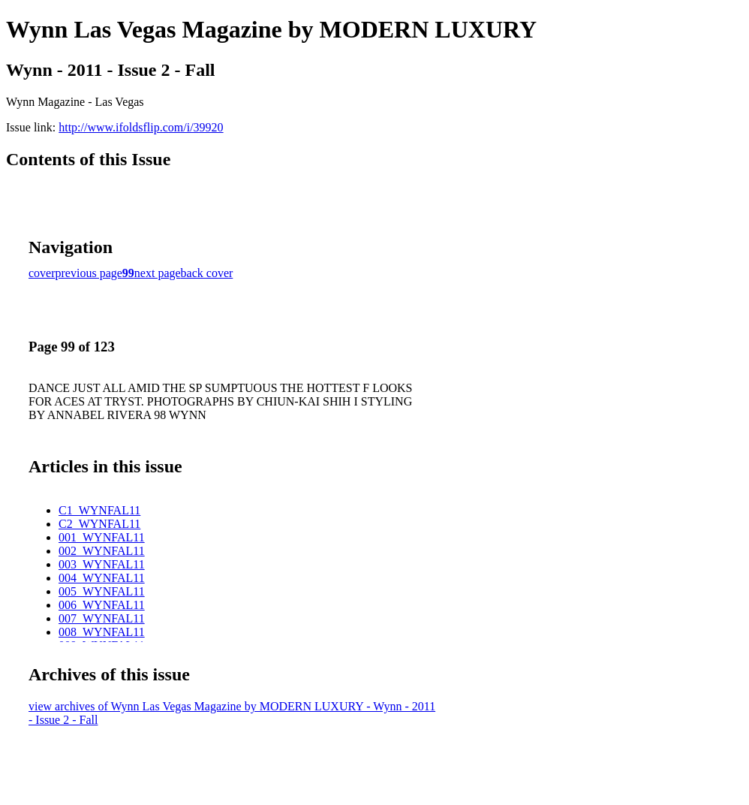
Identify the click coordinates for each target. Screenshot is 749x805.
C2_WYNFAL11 (99, 523)
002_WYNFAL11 (102, 550)
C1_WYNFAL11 (99, 510)
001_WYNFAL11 (102, 537)
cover (42, 273)
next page (157, 273)
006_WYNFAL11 (102, 604)
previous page (89, 273)
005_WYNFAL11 (102, 591)
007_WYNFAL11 (102, 618)
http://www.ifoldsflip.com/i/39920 (141, 127)
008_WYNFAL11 (102, 632)
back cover (207, 273)
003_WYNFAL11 (102, 564)
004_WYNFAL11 (102, 577)
